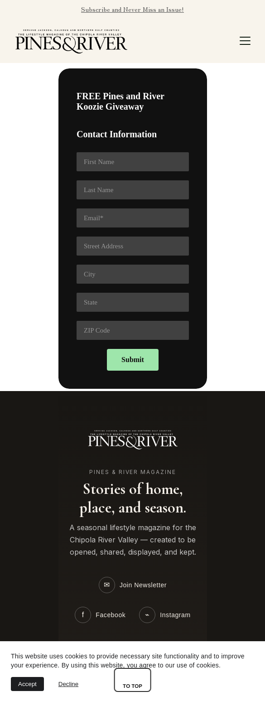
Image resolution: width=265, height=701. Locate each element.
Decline (68, 684)
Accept (27, 684)
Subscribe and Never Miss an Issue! (132, 9)
